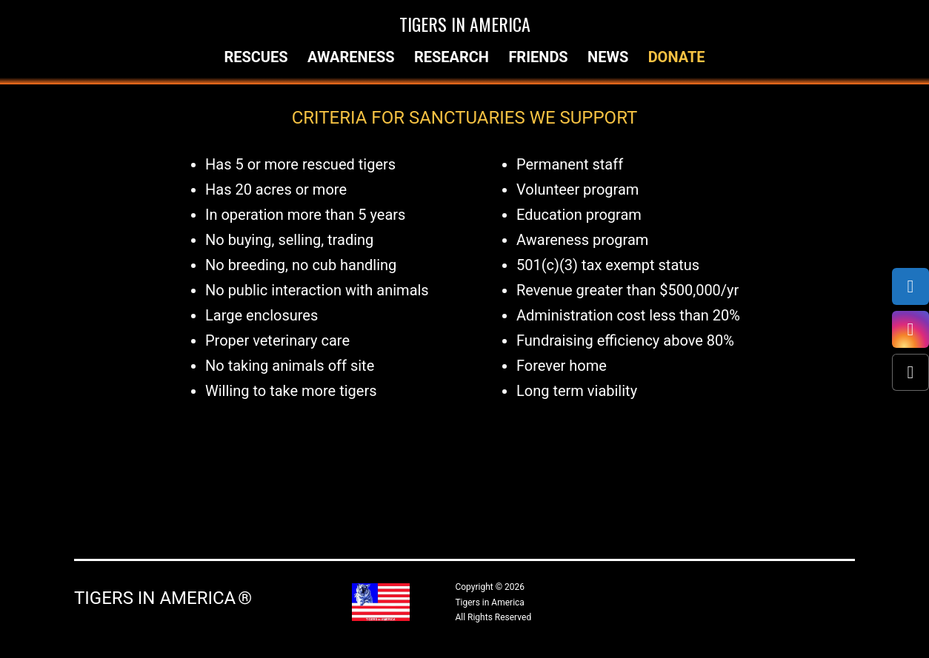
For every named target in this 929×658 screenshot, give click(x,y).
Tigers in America (464, 23)
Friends (537, 57)
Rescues (255, 57)
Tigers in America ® (163, 598)
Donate (676, 57)
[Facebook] (910, 286)
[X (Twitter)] (910, 372)
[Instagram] (910, 329)
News (607, 57)
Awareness (351, 57)
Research (451, 57)
